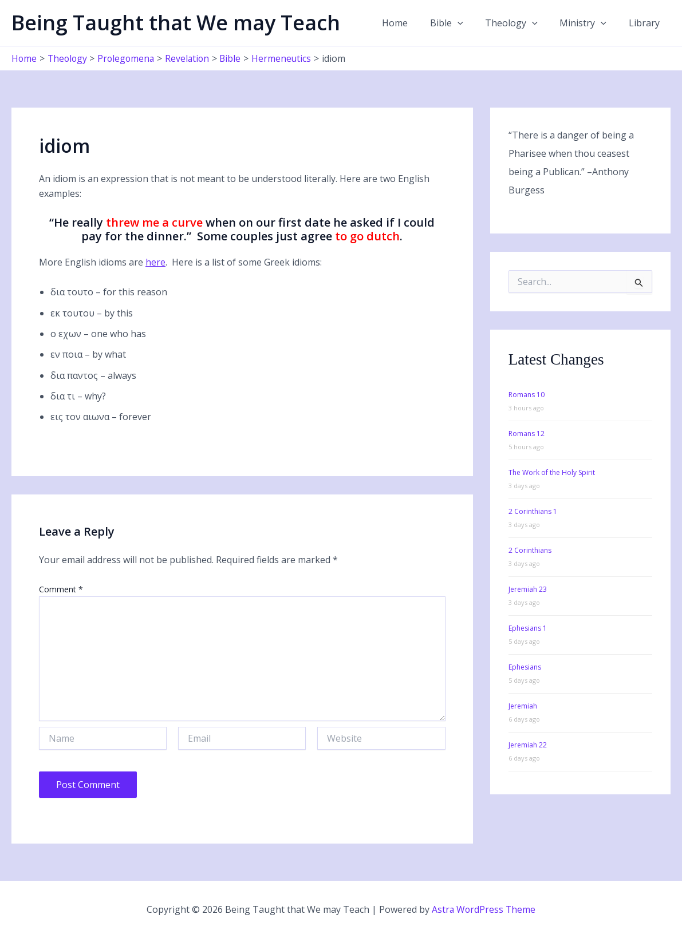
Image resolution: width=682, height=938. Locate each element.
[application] (470, 23)
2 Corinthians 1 (532, 511)
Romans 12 (526, 433)
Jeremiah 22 (527, 745)
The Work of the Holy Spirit (551, 472)
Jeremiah (522, 706)
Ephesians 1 (527, 628)
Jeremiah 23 (527, 589)
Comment (61, 589)
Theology (521, 23)
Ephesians (524, 667)
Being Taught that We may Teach (175, 23)
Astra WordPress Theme (484, 909)
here (155, 262)
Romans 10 (526, 394)
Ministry (588, 23)
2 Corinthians (529, 550)
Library (645, 23)
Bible (459, 23)
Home (412, 23)
